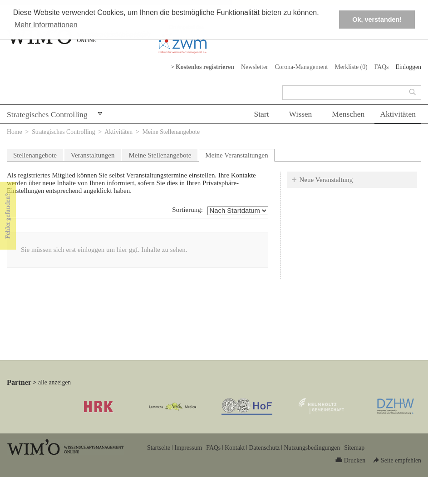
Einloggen (408, 67)
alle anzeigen (54, 382)
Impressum (188, 447)
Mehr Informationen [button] (46, 25)
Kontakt (235, 447)
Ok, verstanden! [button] (377, 19)
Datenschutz (264, 447)
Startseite (158, 447)
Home (14, 131)
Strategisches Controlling (47, 114)
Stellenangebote (35, 155)
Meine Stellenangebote (159, 155)
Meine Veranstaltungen (239, 154)
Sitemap (354, 447)
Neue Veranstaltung (326, 179)
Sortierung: (187, 209)
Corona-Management (301, 67)
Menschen (348, 113)
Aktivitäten (398, 113)
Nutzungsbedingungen (312, 447)
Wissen (300, 113)
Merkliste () (351, 67)
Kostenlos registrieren (205, 67)
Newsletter (254, 67)
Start (261, 113)
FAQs (381, 67)
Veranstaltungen (93, 155)
